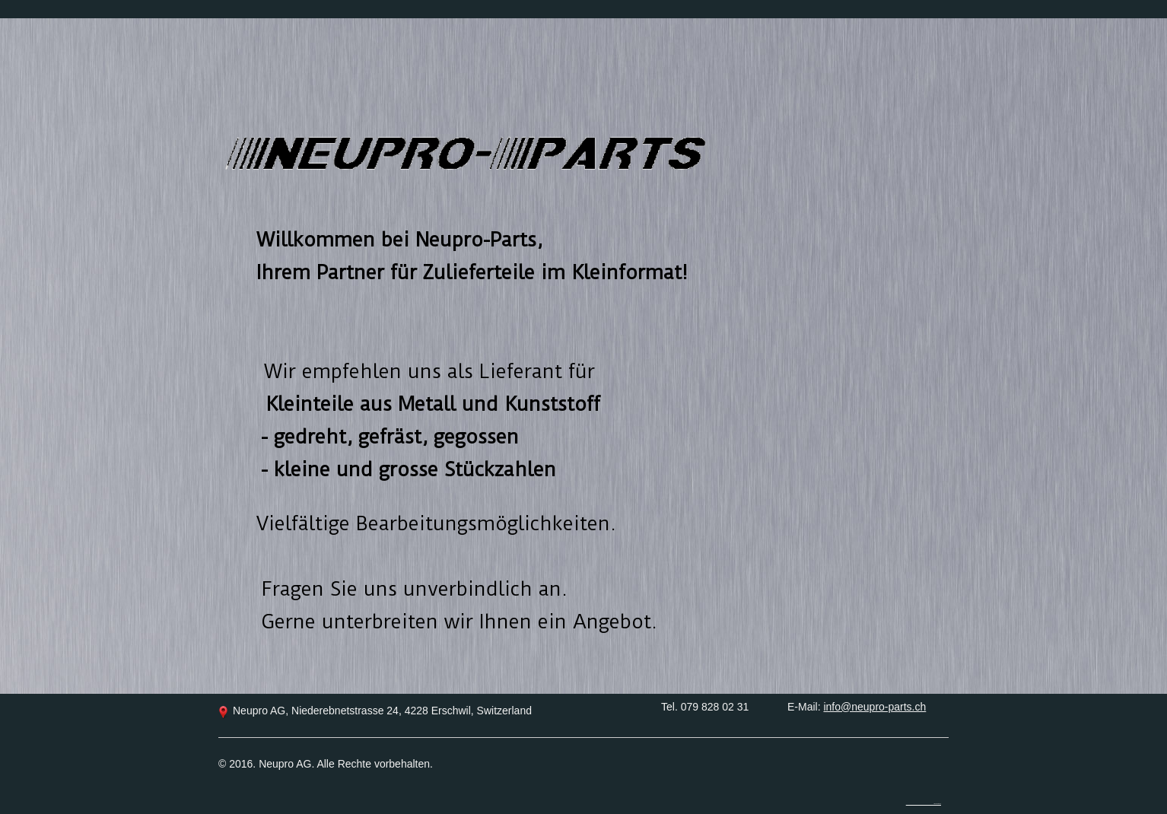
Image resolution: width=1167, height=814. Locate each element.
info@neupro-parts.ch (874, 707)
